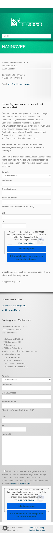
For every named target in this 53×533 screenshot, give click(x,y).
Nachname (26, 182)
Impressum (40, 530)
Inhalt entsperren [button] (27, 249)
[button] (5, 528)
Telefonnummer (26, 200)
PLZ (14, 223)
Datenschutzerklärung (20, 484)
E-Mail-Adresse (26, 191)
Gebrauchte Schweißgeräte (14, 306)
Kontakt (32, 530)
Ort (26, 215)
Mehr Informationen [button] (26, 243)
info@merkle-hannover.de (19, 84)
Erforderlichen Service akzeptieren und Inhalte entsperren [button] (26, 257)
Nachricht (26, 449)
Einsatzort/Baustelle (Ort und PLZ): (18, 206)
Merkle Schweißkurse (11, 310)
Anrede (26, 174)
